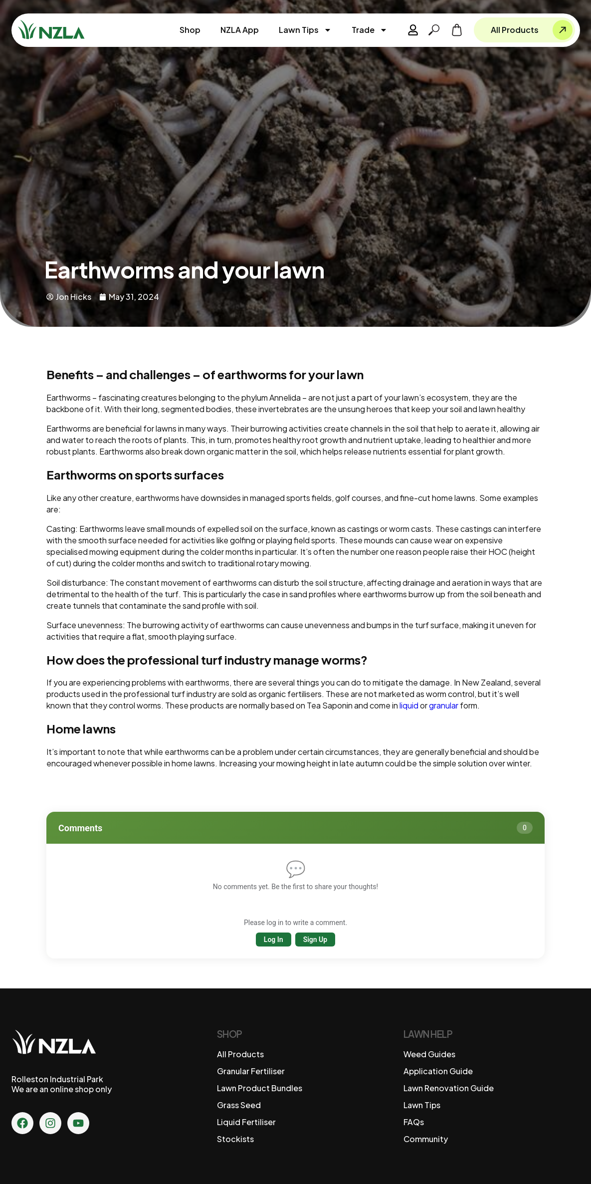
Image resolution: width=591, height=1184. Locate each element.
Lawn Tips (305, 30)
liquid (408, 705)
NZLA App (240, 29)
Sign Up (315, 940)
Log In (273, 940)
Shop (190, 29)
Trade (370, 30)
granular (443, 705)
